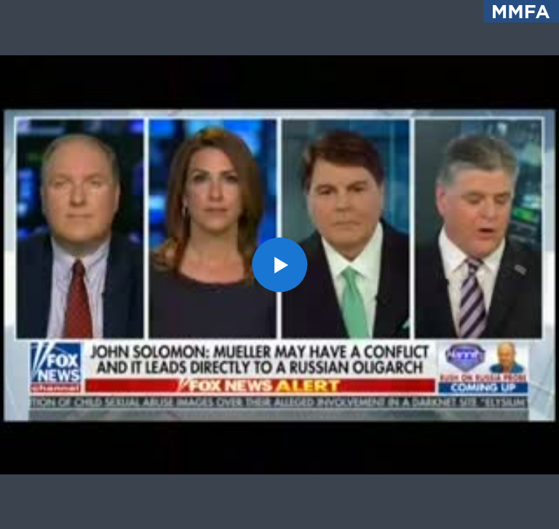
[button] (279, 264)
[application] (279, 264)
